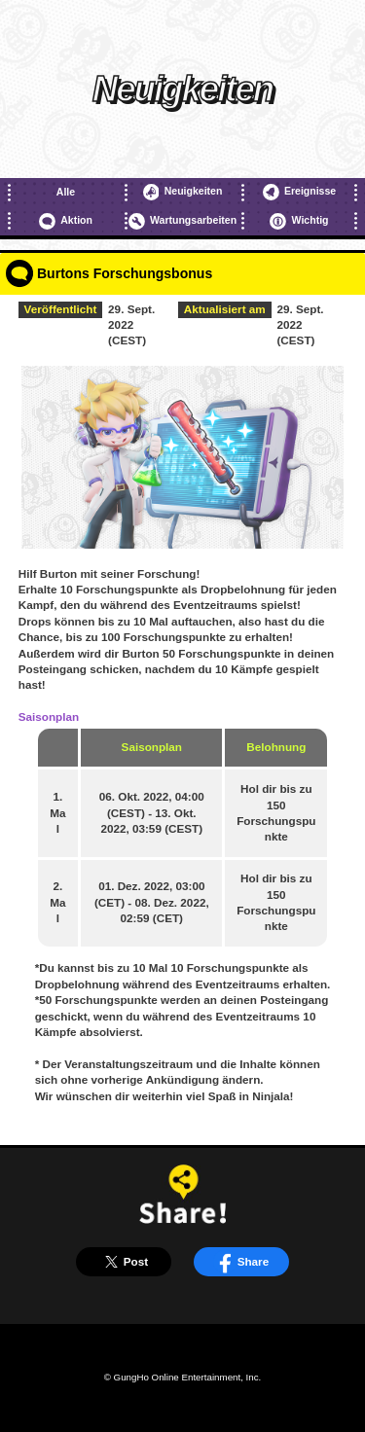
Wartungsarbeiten (182, 221)
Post (123, 1261)
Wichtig (299, 221)
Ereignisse (299, 192)
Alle (65, 191)
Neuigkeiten (183, 192)
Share (241, 1261)
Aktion (65, 221)
